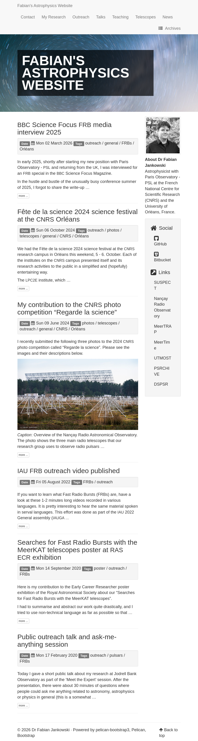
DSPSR (161, 384)
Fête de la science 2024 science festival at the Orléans (77, 215)
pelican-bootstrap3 (112, 730)
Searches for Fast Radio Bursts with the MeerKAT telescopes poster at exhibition (77, 550)
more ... (23, 195)
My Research (54, 17)
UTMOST (162, 358)
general (111, 143)
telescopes (29, 236)
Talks (100, 17)
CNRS (65, 236)
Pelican (138, 730)
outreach (93, 143)
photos (113, 230)
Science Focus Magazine (84, 173)
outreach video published (68, 470)
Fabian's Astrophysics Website (45, 5)
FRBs (127, 143)
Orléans (27, 149)
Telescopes (145, 17)
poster (99, 568)
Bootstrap (26, 735)
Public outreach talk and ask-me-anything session (67, 640)
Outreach (81, 17)
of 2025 (24, 187)
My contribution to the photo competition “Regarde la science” (69, 308)
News (168, 17)
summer (129, 181)
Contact (28, 17)
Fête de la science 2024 (61, 249)
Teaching (120, 17)
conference (110, 181)
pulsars (116, 655)
